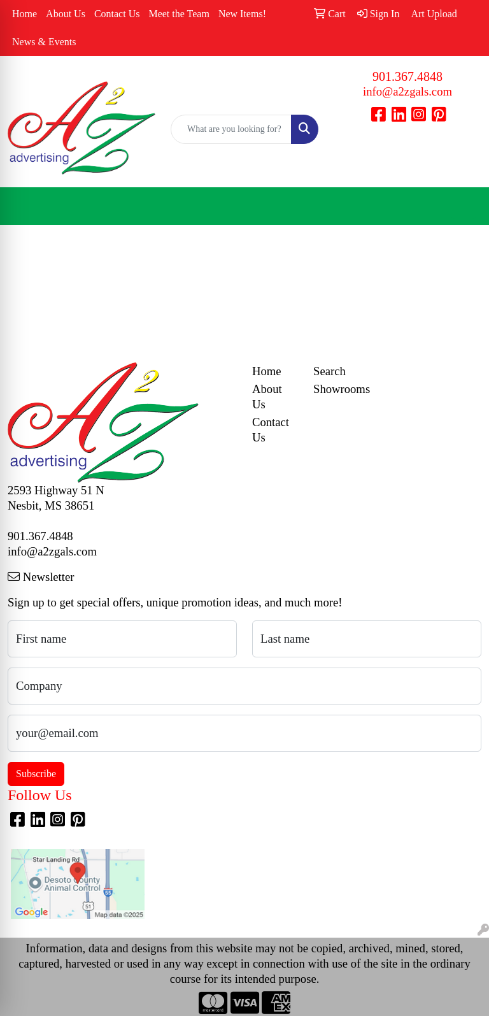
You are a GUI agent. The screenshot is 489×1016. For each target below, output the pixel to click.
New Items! (242, 13)
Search (329, 371)
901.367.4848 (407, 76)
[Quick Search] (231, 129)
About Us (65, 13)
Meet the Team (178, 13)
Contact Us (117, 13)
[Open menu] (463, 206)
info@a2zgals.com (407, 91)
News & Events (44, 41)
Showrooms (336, 389)
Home (24, 13)
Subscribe (36, 773)
